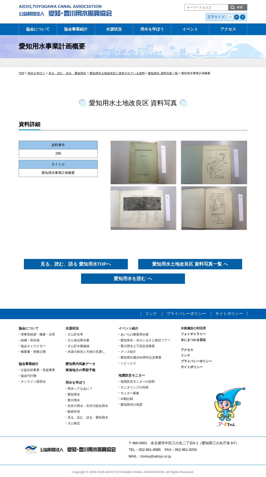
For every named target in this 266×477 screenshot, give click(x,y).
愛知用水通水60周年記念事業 (141, 357)
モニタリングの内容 (135, 387)
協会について (38, 29)
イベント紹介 (128, 328)
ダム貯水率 (75, 334)
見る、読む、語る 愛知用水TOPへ (76, 264)
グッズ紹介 (128, 351)
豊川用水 (74, 400)
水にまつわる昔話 (193, 340)
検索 (240, 7)
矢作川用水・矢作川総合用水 (88, 405)
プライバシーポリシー (186, 313)
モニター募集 (130, 393)
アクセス (228, 29)
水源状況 (114, 29)
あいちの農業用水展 (135, 334)
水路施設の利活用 (193, 328)
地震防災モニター (131, 375)
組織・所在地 (30, 340)
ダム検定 (74, 423)
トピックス (128, 363)
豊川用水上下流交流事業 (138, 346)
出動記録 (127, 398)
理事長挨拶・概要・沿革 (38, 334)
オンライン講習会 (33, 381)
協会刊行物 (28, 375)
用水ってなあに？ (80, 388)
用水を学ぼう (152, 29)
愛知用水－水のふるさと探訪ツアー (145, 340)
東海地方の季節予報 (80, 370)
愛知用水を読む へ (133, 278)
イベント (190, 29)
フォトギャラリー (193, 334)
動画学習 (74, 411)
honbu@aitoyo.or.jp (155, 456)
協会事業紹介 (76, 29)
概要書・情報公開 (33, 351)
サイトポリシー (229, 313)
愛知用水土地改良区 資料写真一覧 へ (190, 264)
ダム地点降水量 (78, 340)
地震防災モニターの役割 (138, 381)
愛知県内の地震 (131, 404)
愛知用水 (74, 394)
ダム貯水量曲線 (78, 346)
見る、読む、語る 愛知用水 (88, 417)
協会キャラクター (33, 346)
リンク (151, 313)
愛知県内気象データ (80, 364)
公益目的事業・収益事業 (38, 370)
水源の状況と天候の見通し (86, 351)
